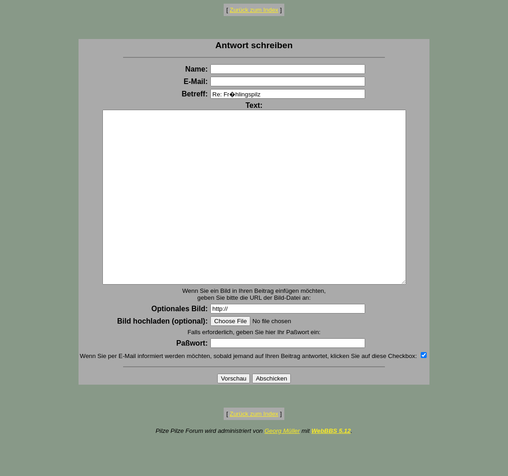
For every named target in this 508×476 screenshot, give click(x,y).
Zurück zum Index (254, 9)
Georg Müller (282, 465)
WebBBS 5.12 (331, 465)
